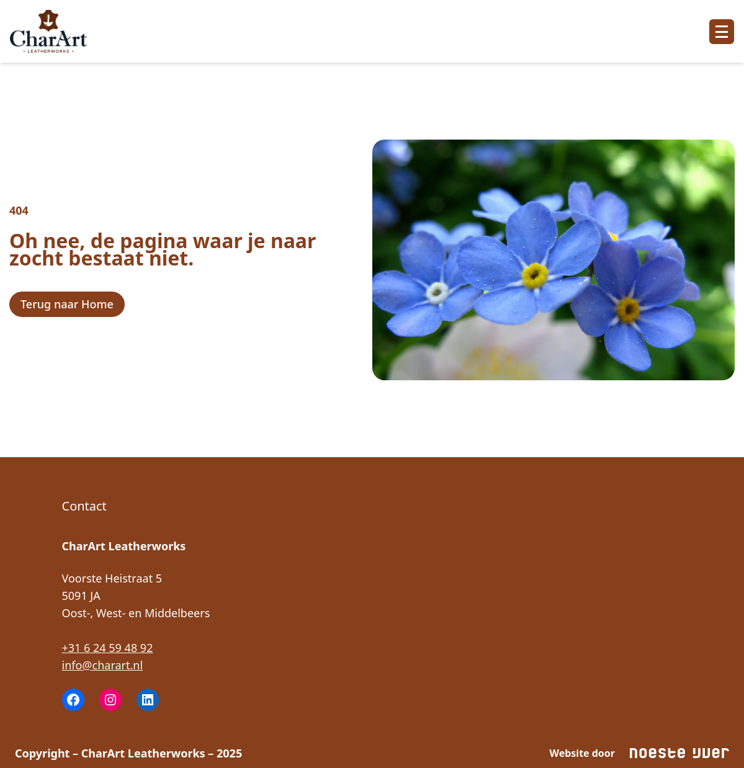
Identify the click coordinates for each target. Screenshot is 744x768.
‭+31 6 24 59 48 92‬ (107, 647)
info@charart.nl (102, 665)
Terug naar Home (67, 304)
